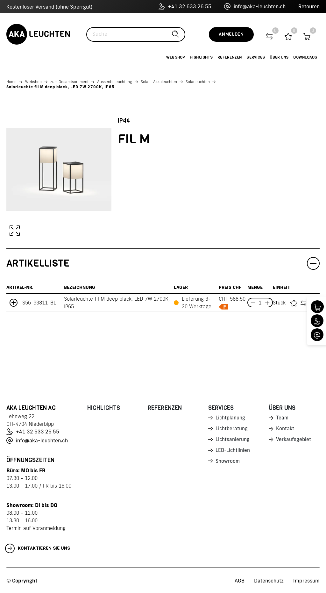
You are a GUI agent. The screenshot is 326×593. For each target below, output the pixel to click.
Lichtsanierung (233, 440)
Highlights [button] (201, 57)
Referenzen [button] (229, 57)
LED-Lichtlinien (233, 451)
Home (11, 81)
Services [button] (255, 57)
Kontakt (285, 429)
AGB (239, 580)
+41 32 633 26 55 (185, 6)
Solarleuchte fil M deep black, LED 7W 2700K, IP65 (60, 86)
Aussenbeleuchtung (114, 81)
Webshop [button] (175, 57)
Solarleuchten (198, 81)
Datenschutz (269, 580)
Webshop (33, 81)
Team (282, 418)
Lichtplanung (231, 418)
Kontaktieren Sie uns (37, 548)
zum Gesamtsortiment (69, 81)
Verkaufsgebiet (294, 440)
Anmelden (231, 34)
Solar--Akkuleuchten (159, 81)
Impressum (306, 580)
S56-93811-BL (39, 302)
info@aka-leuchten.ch (255, 6)
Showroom (228, 463)
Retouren (309, 6)
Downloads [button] (305, 57)
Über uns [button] (279, 57)
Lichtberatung (232, 429)
